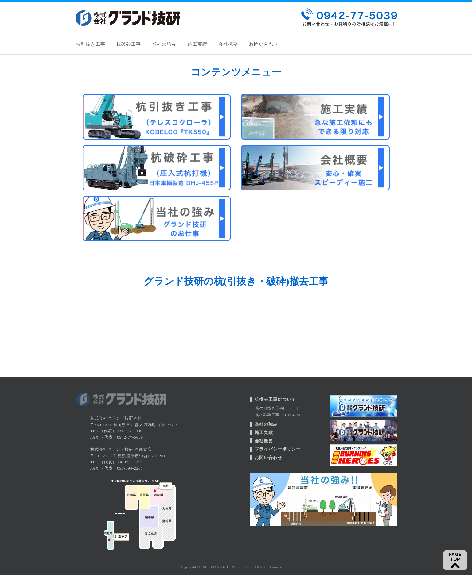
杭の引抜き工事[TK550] (277, 408)
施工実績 (197, 44)
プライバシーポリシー (278, 449)
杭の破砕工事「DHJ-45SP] (279, 415)
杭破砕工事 (128, 44)
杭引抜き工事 (90, 44)
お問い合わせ (264, 44)
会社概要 (228, 44)
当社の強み (164, 44)
